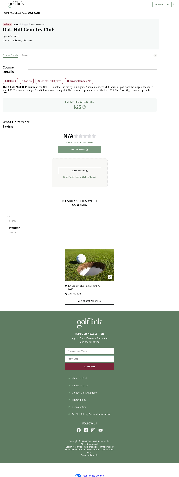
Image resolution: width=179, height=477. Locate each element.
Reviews (26, 55)
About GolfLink (78, 378)
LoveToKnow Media (100, 441)
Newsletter (161, 4)
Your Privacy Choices (89, 475)
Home (6, 12)
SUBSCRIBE (89, 366)
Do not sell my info (89, 455)
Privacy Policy (77, 399)
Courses (16, 12)
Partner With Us (78, 385)
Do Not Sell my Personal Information (89, 414)
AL (24, 12)
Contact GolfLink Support (83, 392)
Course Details (10, 55)
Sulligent (34, 12)
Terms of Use (77, 407)
